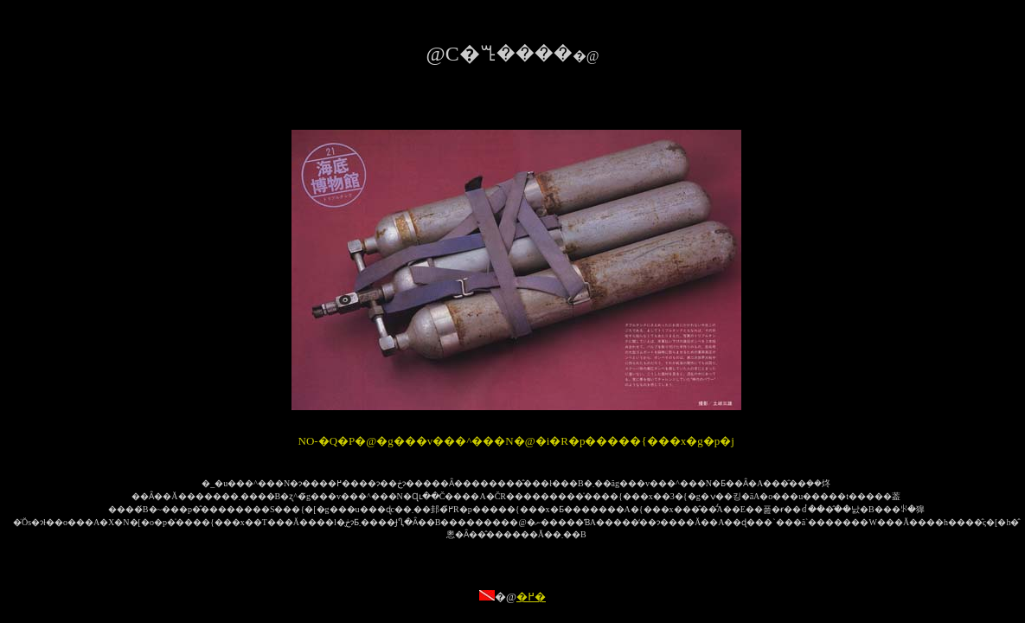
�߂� (531, 596)
